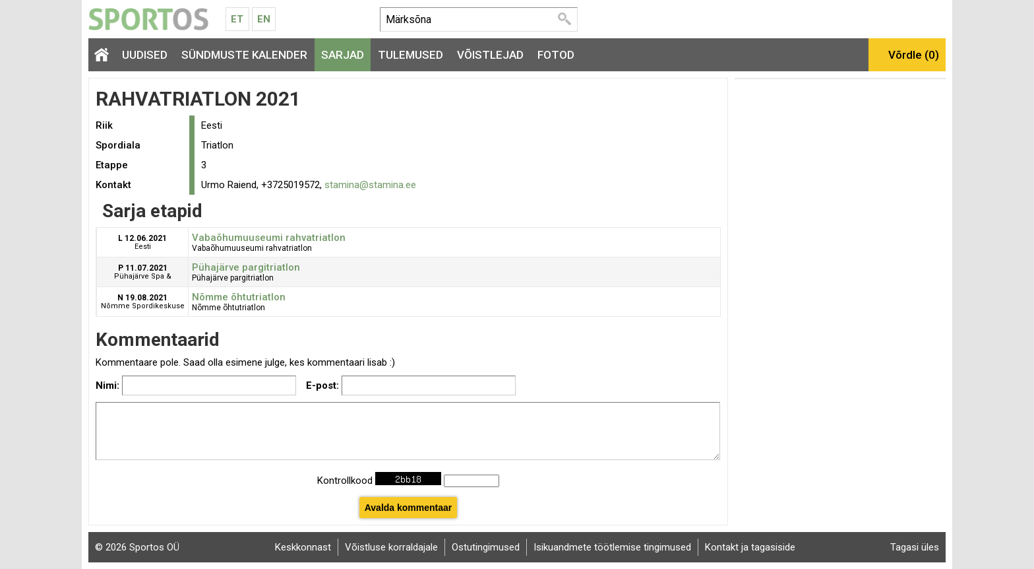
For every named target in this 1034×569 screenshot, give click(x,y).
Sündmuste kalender (244, 54)
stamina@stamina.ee (370, 185)
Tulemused (410, 54)
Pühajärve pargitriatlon (246, 267)
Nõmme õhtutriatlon (239, 297)
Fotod (555, 54)
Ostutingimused (486, 547)
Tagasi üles (914, 547)
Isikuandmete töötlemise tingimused (612, 547)
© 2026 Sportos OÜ (137, 547)
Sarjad (342, 54)
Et (237, 19)
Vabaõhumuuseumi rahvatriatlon (269, 238)
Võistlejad (490, 54)
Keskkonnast (303, 547)
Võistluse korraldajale (391, 547)
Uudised (144, 54)
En (263, 19)
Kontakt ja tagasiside (750, 547)
